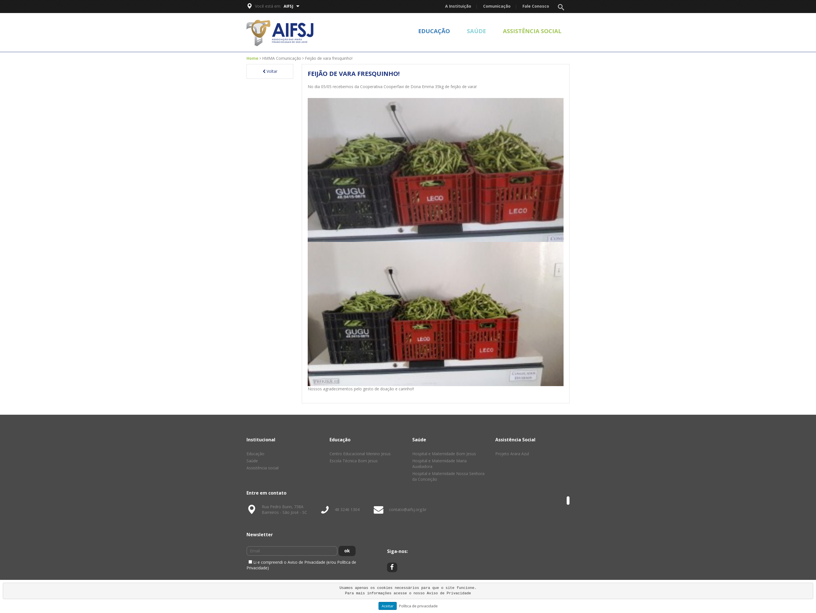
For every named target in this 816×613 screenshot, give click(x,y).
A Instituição (458, 6)
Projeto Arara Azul (512, 453)
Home (252, 58)
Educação (434, 31)
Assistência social (532, 31)
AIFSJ (291, 6)
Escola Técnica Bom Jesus (354, 460)
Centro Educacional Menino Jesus (360, 453)
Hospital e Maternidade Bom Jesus (444, 453)
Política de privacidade (418, 605)
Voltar (270, 71)
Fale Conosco (535, 6)
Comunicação (497, 6)
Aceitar (388, 605)
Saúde (476, 31)
